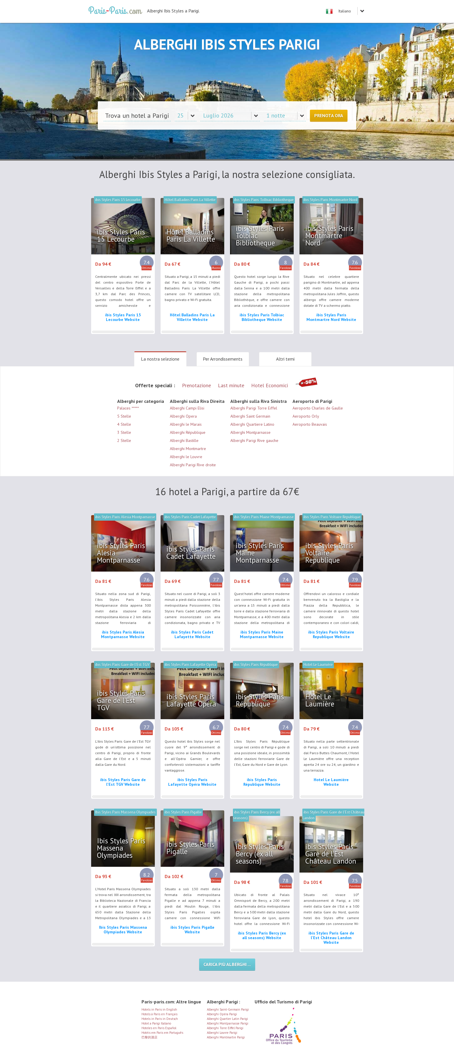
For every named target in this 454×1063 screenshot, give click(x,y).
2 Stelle (124, 440)
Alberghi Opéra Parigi (222, 1014)
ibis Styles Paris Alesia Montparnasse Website (123, 634)
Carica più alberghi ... (227, 964)
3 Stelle (124, 432)
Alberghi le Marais (186, 424)
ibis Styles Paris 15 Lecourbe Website (123, 317)
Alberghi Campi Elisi (187, 408)
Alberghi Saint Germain (250, 416)
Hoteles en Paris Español (158, 1028)
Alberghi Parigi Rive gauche (254, 440)
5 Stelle (124, 416)
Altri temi (285, 359)
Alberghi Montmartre (188, 448)
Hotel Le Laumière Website (331, 782)
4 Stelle (124, 424)
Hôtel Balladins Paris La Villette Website (192, 317)
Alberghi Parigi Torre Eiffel (253, 408)
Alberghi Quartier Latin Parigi (227, 1019)
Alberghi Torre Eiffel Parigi (225, 1028)
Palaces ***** (128, 408)
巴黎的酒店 (149, 1037)
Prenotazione (196, 385)
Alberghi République (187, 432)
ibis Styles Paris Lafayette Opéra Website (192, 782)
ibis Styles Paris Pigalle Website (192, 930)
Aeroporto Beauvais (310, 424)
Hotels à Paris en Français (159, 1014)
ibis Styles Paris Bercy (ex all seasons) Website (262, 935)
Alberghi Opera (183, 416)
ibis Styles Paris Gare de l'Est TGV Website (123, 782)
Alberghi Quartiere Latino (252, 424)
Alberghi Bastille (184, 440)
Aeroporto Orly (306, 416)
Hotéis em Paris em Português (162, 1033)
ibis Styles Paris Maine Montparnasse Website (262, 634)
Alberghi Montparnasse (250, 432)
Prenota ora (328, 115)
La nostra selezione (160, 359)
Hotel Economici (269, 385)
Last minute (231, 385)
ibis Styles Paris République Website (261, 782)
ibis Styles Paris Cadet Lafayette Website (192, 634)
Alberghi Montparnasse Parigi (227, 1023)
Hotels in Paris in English (159, 1009)
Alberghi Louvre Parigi (222, 1033)
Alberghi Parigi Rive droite (193, 464)
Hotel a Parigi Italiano (156, 1023)
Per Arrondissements (222, 359)
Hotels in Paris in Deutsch (159, 1019)
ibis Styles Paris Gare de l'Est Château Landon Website (331, 937)
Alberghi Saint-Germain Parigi (228, 1009)
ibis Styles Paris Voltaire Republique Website (331, 634)
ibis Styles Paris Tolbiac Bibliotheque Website (262, 317)
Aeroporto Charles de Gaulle (318, 408)
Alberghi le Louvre (186, 456)
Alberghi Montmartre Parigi (226, 1037)
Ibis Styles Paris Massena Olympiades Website (123, 930)
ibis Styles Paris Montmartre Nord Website (331, 317)
